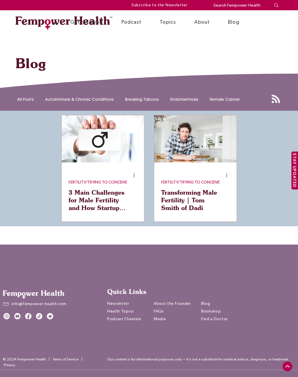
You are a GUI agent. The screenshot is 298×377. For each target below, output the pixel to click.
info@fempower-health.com (38, 304)
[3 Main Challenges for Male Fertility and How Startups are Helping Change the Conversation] (103, 138)
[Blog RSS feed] (276, 99)
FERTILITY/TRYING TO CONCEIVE (98, 182)
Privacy (9, 365)
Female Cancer (225, 99)
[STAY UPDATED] (294, 170)
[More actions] (136, 175)
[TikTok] (39, 316)
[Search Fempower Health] (237, 5)
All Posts (25, 99)
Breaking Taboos (142, 99)
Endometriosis (184, 99)
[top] (287, 366)
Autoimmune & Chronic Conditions (79, 99)
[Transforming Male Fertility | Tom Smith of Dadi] (195, 138)
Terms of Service (65, 359)
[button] (86, 22)
